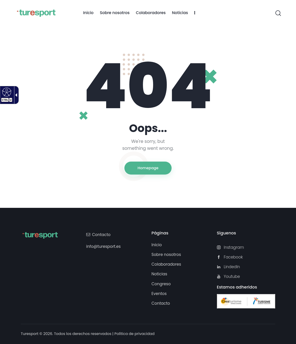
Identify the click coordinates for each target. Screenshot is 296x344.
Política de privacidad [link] (134, 333)
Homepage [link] (148, 168)
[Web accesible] (6, 91)
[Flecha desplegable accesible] (15, 95)
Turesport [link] (29, 333)
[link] (88, 13)
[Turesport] (36, 12)
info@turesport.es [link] (103, 246)
